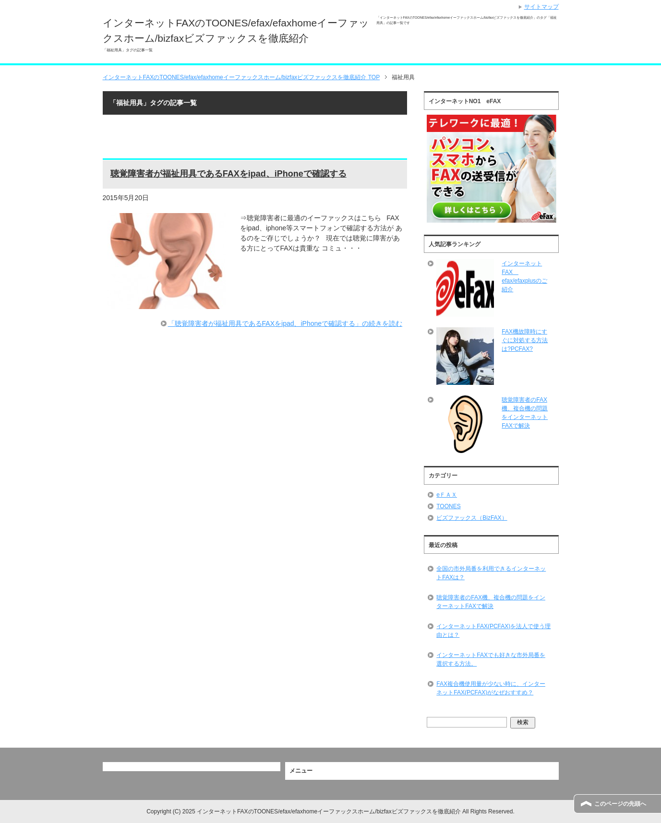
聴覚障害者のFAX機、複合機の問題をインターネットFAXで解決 (490, 601)
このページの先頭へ (620, 803)
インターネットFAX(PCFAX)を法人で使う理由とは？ (493, 630)
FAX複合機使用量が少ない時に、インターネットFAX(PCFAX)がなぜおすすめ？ (490, 688)
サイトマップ (541, 6)
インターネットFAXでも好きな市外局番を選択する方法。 (490, 659)
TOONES (448, 506)
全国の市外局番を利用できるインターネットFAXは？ (491, 573)
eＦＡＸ (446, 494)
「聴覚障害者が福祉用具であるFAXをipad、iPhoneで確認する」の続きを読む (285, 323)
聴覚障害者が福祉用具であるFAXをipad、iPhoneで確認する (228, 174)
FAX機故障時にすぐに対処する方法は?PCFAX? (525, 340)
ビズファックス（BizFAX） (471, 517)
